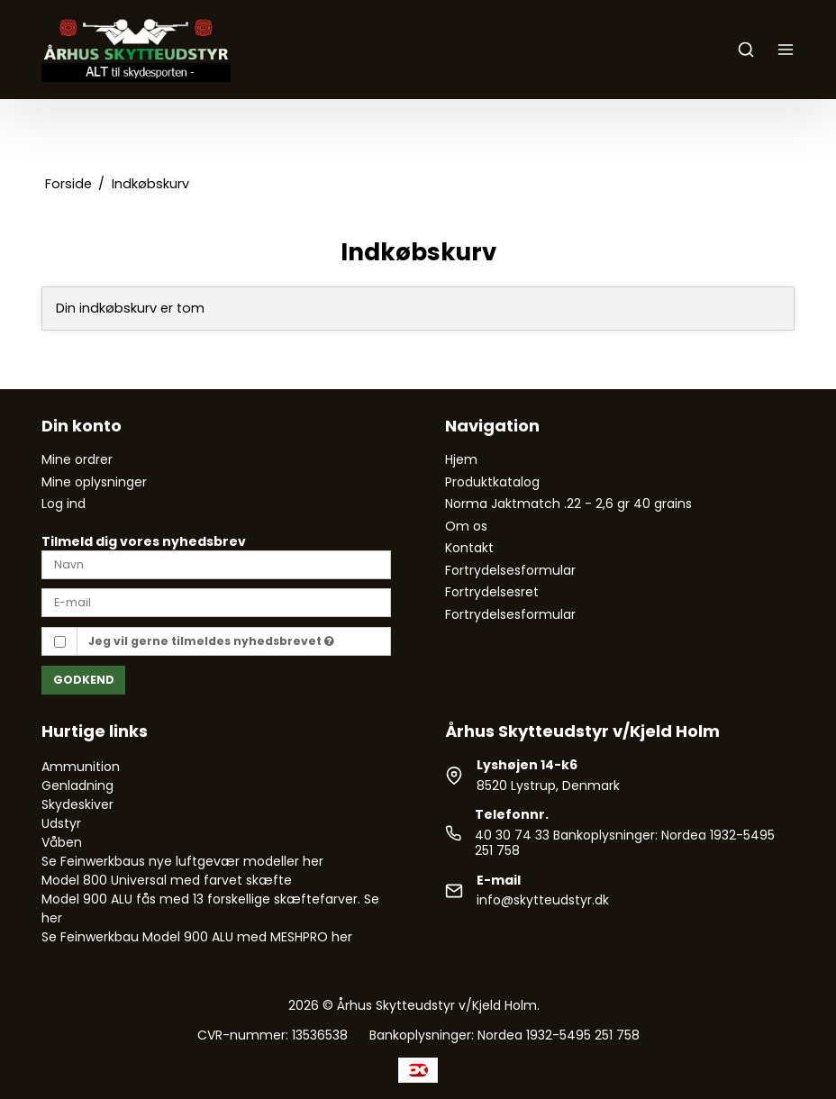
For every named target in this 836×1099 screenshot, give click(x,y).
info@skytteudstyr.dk (543, 900)
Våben (61, 842)
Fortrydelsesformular (510, 570)
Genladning (77, 786)
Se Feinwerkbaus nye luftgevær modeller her (182, 861)
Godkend (83, 679)
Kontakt (469, 548)
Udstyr (61, 823)
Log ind (63, 504)
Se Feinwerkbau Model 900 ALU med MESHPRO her (196, 937)
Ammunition (80, 767)
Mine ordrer (77, 459)
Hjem (461, 459)
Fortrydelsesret (492, 592)
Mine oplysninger (94, 482)
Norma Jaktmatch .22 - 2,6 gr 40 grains (568, 504)
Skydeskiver (77, 804)
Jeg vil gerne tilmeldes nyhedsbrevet (211, 641)
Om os (466, 526)
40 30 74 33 (512, 835)
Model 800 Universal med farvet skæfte (166, 880)
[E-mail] (216, 602)
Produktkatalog (492, 482)
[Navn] (216, 563)
